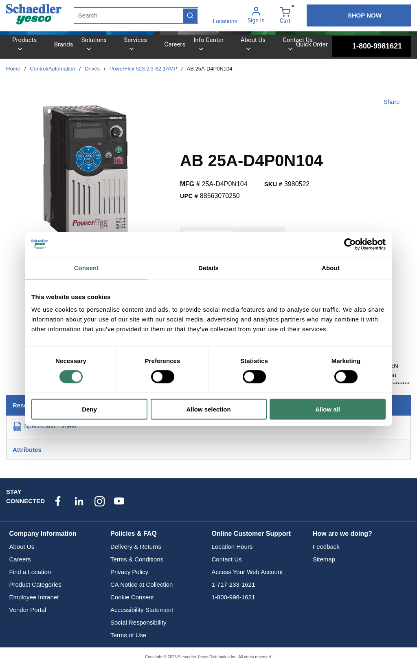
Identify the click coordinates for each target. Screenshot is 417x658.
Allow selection (208, 409)
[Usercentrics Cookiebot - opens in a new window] (350, 244)
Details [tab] (208, 267)
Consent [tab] (86, 267)
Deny (89, 409)
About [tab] (331, 267)
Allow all (327, 409)
